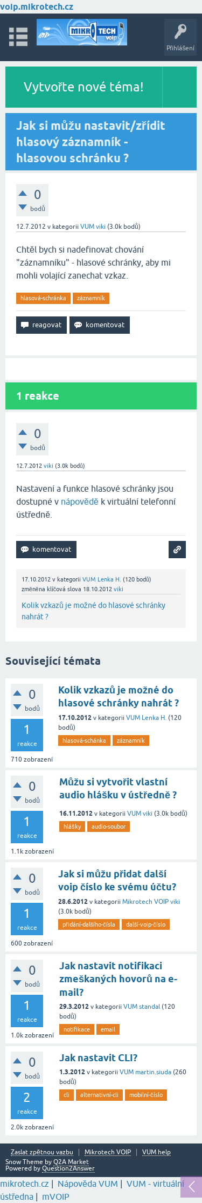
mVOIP (55, 1196)
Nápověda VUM (88, 1183)
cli (66, 1095)
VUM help (156, 1152)
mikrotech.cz (24, 1183)
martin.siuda (153, 1072)
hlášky (72, 826)
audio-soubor (109, 826)
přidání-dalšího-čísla (88, 924)
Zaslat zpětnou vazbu (42, 1152)
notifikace (77, 1029)
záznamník (91, 298)
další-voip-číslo (145, 924)
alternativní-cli (99, 1095)
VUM (87, 226)
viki (147, 813)
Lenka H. (154, 718)
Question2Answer (68, 1168)
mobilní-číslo (146, 1095)
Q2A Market (71, 1162)
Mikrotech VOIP (145, 901)
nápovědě (80, 501)
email (108, 1029)
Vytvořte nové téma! (84, 87)
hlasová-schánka (84, 740)
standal (149, 1006)
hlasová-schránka (43, 298)
